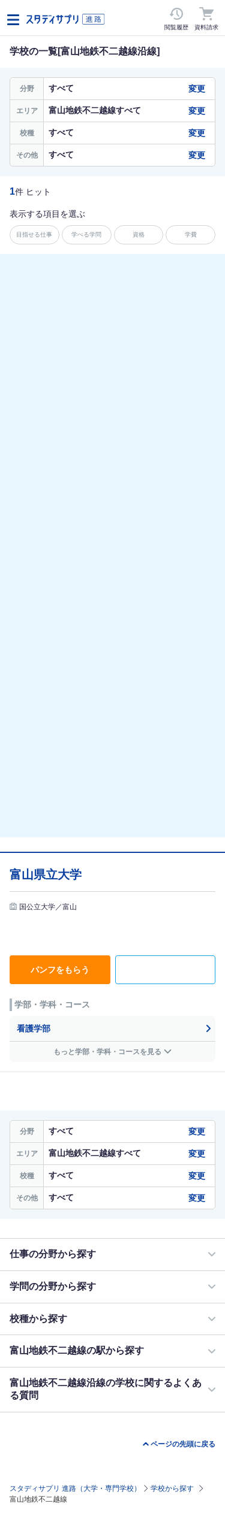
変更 (196, 88)
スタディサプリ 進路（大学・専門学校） (75, 1488)
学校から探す (172, 1488)
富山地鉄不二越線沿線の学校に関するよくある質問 (106, 1389)
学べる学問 (86, 234)
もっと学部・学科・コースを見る (107, 1052)
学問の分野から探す (53, 1286)
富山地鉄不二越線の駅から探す (77, 1350)
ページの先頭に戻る (183, 1444)
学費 (191, 234)
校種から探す (38, 1319)
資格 (139, 234)
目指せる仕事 (34, 234)
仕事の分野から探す (53, 1254)
